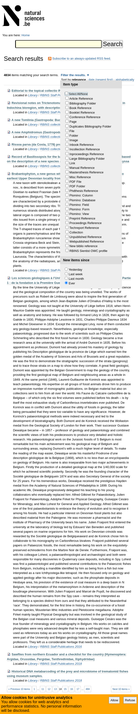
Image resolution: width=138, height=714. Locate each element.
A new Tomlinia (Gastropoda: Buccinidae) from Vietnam (52, 120)
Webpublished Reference (86, 241)
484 (88, 689)
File (72, 131)
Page (73, 121)
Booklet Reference (82, 112)
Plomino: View (79, 214)
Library (33, 95)
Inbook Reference (81, 144)
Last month (76, 279)
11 (42, 689)
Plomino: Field (79, 205)
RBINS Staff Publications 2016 (61, 646)
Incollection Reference (84, 149)
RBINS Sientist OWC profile (88, 251)
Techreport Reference (84, 228)
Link (72, 163)
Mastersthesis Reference (86, 172)
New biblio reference (83, 246)
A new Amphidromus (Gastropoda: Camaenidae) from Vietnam (57, 132)
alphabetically (125, 79)
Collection (76, 232)
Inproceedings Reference (86, 154)
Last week (76, 274)
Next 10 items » (121, 689)
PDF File (75, 181)
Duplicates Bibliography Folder (90, 126)
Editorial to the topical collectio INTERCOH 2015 (47, 90)
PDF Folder (77, 186)
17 (77, 689)
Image (73, 140)
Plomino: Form (79, 209)
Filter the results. (74, 75)
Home (26, 35)
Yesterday (75, 269)
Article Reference (81, 98)
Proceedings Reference (85, 223)
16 (71, 689)
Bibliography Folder (82, 103)
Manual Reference (82, 168)
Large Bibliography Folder (87, 158)
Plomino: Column (81, 195)
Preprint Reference (82, 218)
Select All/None (78, 93)
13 (55, 689)
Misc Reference (80, 177)
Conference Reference (84, 117)
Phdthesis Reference (83, 191)
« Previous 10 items (19, 689)
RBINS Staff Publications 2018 (61, 663)
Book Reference (80, 108)
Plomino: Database (82, 200)
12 (49, 689)
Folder (73, 135)
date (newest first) (100, 79)
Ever (72, 283)
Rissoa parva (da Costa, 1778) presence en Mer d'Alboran (53, 144)
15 (65, 689)
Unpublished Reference (85, 237)
